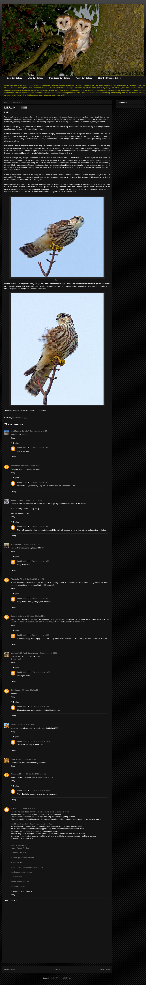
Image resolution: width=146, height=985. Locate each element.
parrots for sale (16, 877)
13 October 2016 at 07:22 (36, 774)
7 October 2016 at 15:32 (33, 500)
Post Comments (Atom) (62, 978)
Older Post (105, 969)
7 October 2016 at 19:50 (40, 482)
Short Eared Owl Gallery (59, 78)
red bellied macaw (18, 886)
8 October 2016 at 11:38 (36, 616)
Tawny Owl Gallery (84, 78)
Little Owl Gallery (35, 78)
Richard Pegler (17, 500)
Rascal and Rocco (18, 774)
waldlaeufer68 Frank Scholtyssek (24, 653)
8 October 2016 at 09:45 (34, 579)
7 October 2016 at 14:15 (37, 431)
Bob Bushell (16, 544)
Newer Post (9, 969)
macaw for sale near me (20, 882)
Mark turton (15, 466)
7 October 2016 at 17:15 (31, 544)
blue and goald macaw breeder (22, 858)
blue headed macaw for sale (21, 872)
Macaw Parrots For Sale (20, 848)
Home (57, 969)
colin (13, 725)
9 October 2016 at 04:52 (47, 653)
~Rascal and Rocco (45, 777)
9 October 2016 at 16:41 (31, 690)
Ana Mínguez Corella (19, 431)
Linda (13, 759)
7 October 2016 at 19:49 (40, 448)
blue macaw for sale (18, 853)
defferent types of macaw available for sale (27, 867)
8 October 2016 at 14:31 (40, 598)
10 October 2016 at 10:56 (40, 672)
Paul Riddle (22, 448)
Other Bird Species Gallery (109, 78)
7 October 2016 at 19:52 (40, 527)
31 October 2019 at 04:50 (28, 808)
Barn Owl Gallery (14, 78)
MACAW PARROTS (18, 846)
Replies (16, 443)
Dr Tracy (14, 808)
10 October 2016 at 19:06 (26, 759)
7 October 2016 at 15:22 (30, 466)
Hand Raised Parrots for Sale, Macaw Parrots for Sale (31, 824)
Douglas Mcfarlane (18, 616)
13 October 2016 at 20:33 (40, 791)
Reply (13, 438)
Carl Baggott (16, 690)
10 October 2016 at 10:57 (40, 707)
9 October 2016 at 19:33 (24, 725)
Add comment (11, 900)
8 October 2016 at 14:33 (40, 635)
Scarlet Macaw (16, 862)
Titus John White (17, 579)
